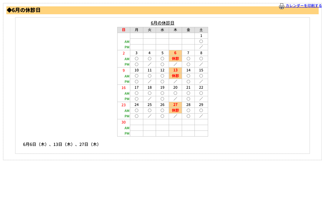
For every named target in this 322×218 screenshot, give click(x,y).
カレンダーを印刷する (300, 5)
